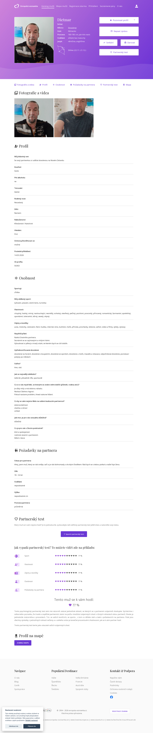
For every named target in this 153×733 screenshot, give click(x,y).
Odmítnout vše (13, 726)
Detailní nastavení (32, 720)
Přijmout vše (32, 726)
